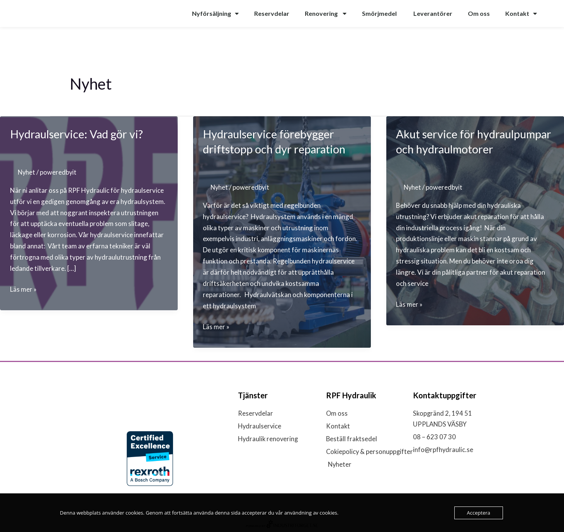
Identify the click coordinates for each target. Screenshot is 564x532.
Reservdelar (271, 13)
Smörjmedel (380, 13)
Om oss (479, 13)
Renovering (326, 13)
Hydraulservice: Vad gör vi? (79, 134)
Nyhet (27, 172)
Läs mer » (23, 289)
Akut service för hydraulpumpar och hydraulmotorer (445, 149)
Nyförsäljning (215, 13)
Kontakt (521, 13)
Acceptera (478, 512)
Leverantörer (432, 13)
